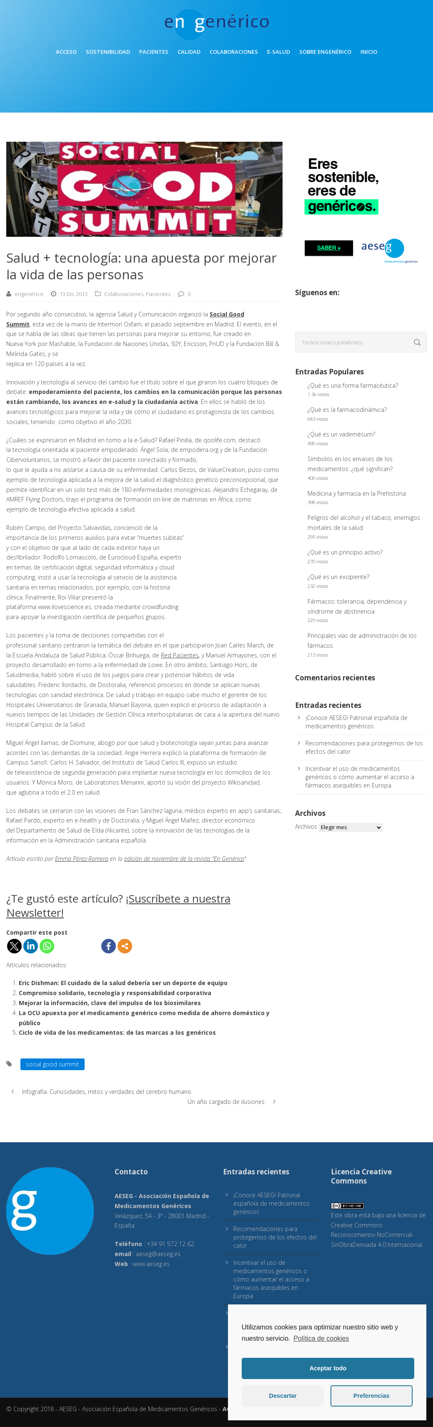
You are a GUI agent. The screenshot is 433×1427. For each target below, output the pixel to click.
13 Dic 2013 (74, 294)
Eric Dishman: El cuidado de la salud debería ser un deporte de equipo (123, 983)
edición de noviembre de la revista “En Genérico (184, 859)
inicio (368, 51)
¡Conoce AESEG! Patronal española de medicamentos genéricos (356, 722)
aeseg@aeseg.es (158, 1254)
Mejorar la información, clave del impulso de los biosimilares (110, 1003)
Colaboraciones (234, 51)
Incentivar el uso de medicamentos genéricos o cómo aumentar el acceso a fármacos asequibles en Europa (359, 777)
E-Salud (278, 51)
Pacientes (153, 51)
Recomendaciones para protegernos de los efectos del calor (275, 1237)
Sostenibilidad (108, 51)
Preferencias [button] (371, 1395)
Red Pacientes (180, 655)
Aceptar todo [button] (328, 1368)
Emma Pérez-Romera (81, 859)
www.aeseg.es (151, 1264)
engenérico (29, 294)
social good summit (52, 1064)
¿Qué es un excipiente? (338, 577)
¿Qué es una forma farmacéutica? (353, 385)
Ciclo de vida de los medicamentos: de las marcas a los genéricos (117, 1032)
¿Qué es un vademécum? (341, 434)
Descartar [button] (283, 1395)
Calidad (189, 51)
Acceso (66, 51)
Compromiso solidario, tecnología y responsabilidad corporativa (115, 993)
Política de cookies (321, 1338)
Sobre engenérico (325, 51)
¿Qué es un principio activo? (345, 552)
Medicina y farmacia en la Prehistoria (357, 493)
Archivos (306, 826)
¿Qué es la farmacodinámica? (347, 410)
